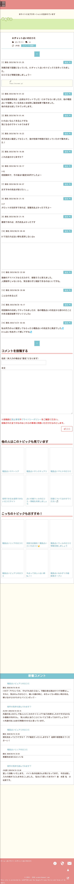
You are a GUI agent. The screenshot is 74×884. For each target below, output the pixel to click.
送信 (68, 429)
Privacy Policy (47, 880)
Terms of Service (63, 880)
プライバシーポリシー (31, 419)
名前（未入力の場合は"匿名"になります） (20, 358)
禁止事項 (15, 419)
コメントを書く (28, 46)
